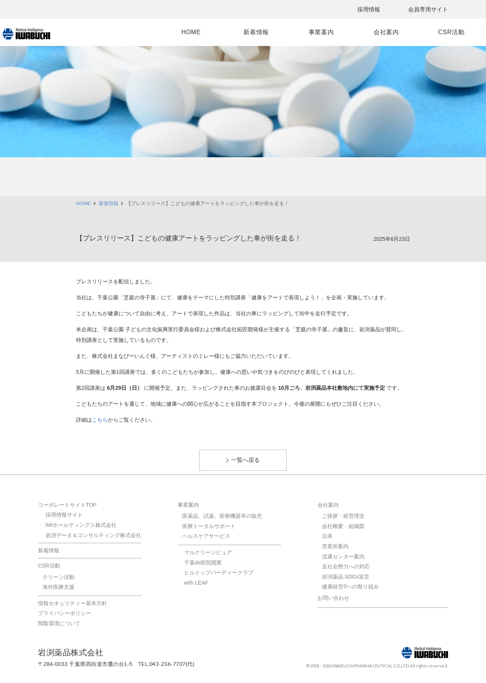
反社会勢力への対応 (346, 566)
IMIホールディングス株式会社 (81, 525)
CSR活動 (421, 32)
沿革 (327, 536)
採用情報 (368, 9)
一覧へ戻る (245, 460)
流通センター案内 (343, 556)
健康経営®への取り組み (350, 586)
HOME (203, 32)
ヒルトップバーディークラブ (218, 572)
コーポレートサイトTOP (67, 505)
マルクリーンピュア (208, 552)
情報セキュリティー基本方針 (72, 603)
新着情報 (257, 32)
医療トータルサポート (208, 526)
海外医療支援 (58, 587)
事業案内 (312, 32)
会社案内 (366, 32)
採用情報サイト (64, 515)
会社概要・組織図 (343, 526)
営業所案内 (335, 546)
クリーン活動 (58, 577)
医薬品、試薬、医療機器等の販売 (222, 516)
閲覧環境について (59, 623)
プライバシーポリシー (64, 613)
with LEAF (196, 583)
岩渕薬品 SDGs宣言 (345, 577)
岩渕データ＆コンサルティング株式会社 (93, 535)
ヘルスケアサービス (206, 536)
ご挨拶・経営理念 (343, 516)
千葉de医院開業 (203, 563)
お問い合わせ (333, 598)
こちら (100, 420)
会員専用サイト (428, 9)
